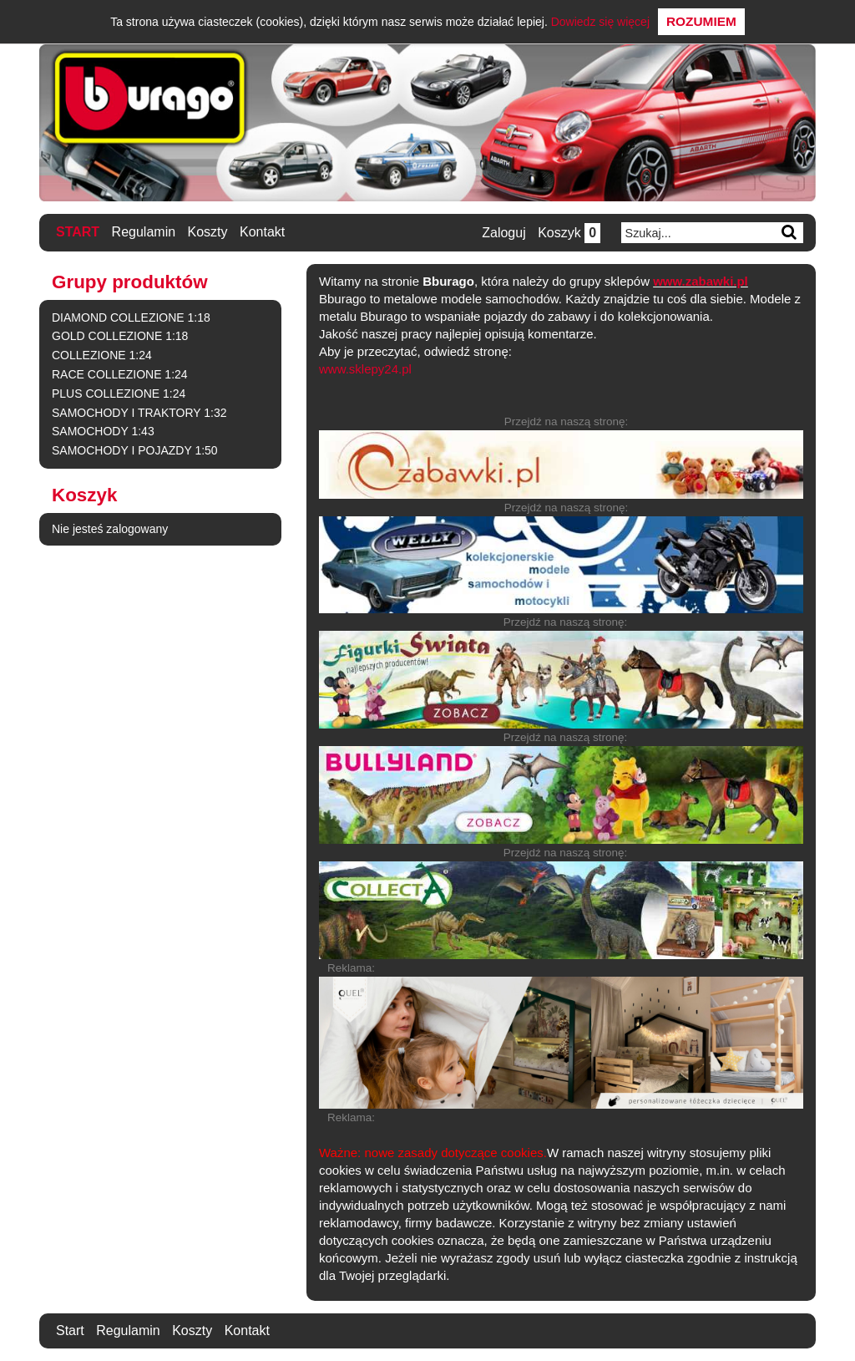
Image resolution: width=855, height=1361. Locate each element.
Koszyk (569, 233)
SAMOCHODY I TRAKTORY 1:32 (139, 412)
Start (77, 232)
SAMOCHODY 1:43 (103, 431)
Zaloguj (503, 233)
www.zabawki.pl (700, 281)
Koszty (208, 232)
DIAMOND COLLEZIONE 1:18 (131, 317)
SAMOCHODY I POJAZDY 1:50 (135, 450)
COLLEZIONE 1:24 (102, 355)
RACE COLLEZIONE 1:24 (120, 374)
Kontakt (262, 232)
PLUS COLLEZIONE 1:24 (118, 393)
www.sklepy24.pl (365, 369)
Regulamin (143, 232)
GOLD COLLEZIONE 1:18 (120, 336)
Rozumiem (701, 21)
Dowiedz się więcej (600, 21)
